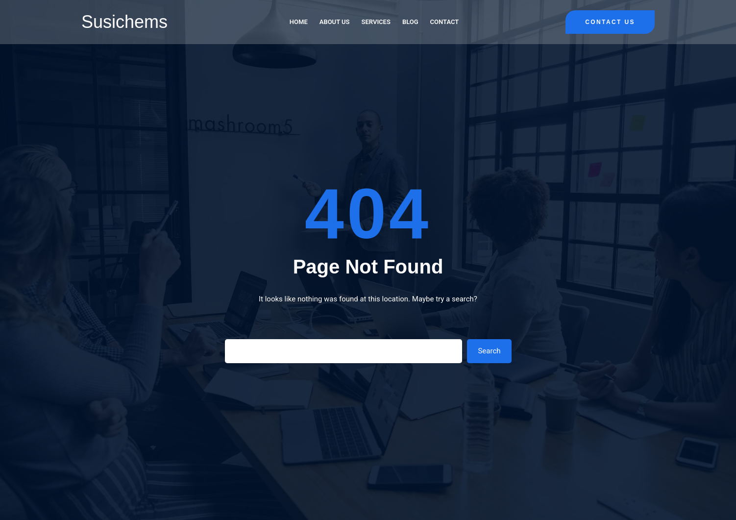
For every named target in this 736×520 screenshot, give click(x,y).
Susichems (124, 22)
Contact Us (610, 22)
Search (489, 351)
